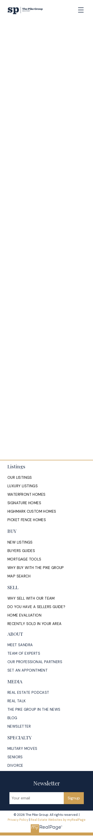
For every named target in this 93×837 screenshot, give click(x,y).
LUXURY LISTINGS (22, 486)
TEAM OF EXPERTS (23, 653)
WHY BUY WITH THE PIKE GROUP (35, 567)
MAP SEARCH (19, 576)
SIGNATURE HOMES (24, 503)
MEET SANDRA (20, 645)
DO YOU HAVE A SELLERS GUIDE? (36, 607)
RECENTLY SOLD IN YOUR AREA (34, 624)
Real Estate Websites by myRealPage (58, 820)
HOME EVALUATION (24, 615)
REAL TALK (16, 701)
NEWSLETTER (19, 726)
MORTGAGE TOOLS (24, 559)
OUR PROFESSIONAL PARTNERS (34, 662)
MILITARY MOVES (22, 748)
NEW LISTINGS (20, 542)
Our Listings (19, 477)
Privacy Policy (18, 820)
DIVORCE (15, 765)
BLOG (12, 718)
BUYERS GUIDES (21, 551)
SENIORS (15, 757)
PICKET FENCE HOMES (26, 520)
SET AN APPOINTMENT (27, 670)
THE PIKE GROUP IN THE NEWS (33, 709)
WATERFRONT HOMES (26, 494)
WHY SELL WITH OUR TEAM (31, 598)
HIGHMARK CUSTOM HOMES (31, 511)
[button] (19, 477)
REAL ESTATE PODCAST (28, 692)
